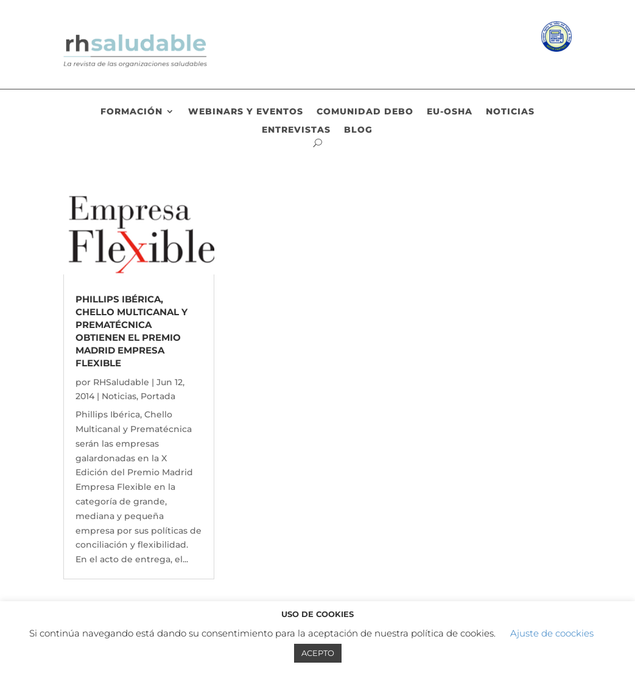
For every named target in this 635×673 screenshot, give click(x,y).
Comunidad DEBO (365, 112)
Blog (358, 130)
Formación (131, 112)
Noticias (510, 112)
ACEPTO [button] (317, 653)
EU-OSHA (449, 112)
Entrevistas (296, 130)
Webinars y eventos (245, 112)
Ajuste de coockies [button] (552, 633)
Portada (158, 396)
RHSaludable (121, 382)
